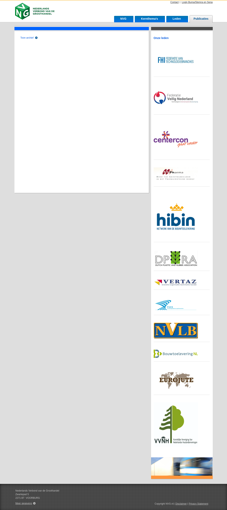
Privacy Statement (198, 503)
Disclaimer (181, 503)
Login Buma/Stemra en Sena (197, 2)
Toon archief (27, 37)
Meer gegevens (23, 503)
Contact (174, 2)
